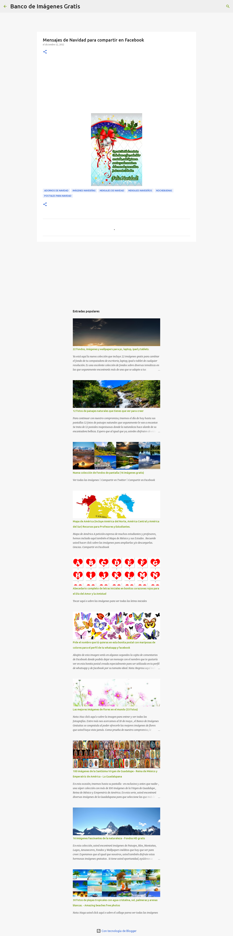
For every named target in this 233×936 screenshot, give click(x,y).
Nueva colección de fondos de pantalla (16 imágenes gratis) (108, 472)
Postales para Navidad (57, 196)
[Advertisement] (116, 85)
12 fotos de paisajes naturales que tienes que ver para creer (108, 411)
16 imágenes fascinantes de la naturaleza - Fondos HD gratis (109, 838)
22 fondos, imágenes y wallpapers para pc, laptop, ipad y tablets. (111, 349)
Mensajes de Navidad (112, 190)
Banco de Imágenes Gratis (45, 6)
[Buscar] (85, 6)
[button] (45, 52)
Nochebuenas (164, 190)
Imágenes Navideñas (84, 190)
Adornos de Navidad (56, 190)
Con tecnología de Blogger (116, 931)
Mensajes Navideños (140, 190)
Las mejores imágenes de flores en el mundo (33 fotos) (105, 709)
